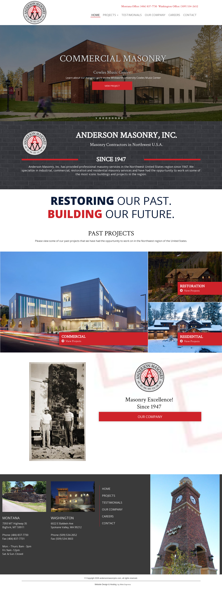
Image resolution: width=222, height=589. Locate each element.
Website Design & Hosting (105, 584)
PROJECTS (108, 495)
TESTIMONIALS (112, 502)
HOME (106, 489)
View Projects (71, 341)
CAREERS (108, 516)
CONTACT (108, 523)
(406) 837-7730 (148, 6)
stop (126, 118)
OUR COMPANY (150, 416)
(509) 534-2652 (189, 6)
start (97, 118)
